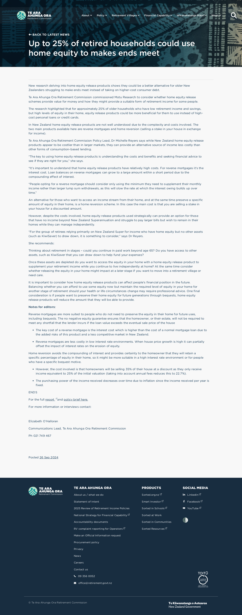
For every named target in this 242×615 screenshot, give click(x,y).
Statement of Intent (86, 501)
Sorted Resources (154, 528)
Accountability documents (91, 521)
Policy (101, 15)
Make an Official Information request (97, 535)
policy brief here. (76, 399)
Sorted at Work (151, 515)
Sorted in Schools (154, 508)
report (51, 399)
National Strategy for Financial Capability (102, 515)
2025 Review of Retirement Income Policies (101, 508)
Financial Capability (157, 15)
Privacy (78, 549)
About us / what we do (88, 494)
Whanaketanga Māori (190, 15)
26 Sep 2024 (49, 457)
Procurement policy (86, 542)
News (215, 15)
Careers (79, 562)
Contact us (81, 569)
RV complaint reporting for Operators (99, 528)
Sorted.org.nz (152, 494)
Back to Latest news (49, 34)
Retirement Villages (124, 15)
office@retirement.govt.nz (95, 583)
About (85, 15)
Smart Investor (152, 501)
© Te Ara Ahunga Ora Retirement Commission (58, 602)
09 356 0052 (86, 576)
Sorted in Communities (156, 521)
